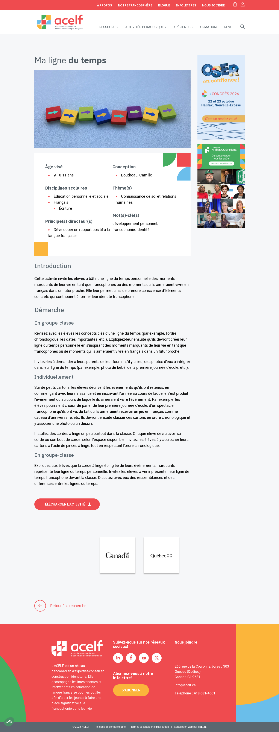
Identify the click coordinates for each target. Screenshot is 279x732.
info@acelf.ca (185, 685)
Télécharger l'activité (64, 504)
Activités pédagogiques (145, 27)
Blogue (164, 5)
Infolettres (186, 5)
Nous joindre (213, 5)
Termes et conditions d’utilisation (150, 726)
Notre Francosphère (135, 5)
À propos (104, 5)
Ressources (109, 27)
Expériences (182, 27)
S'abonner (131, 690)
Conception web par (190, 726)
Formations (208, 27)
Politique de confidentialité (110, 726)
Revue (229, 27)
